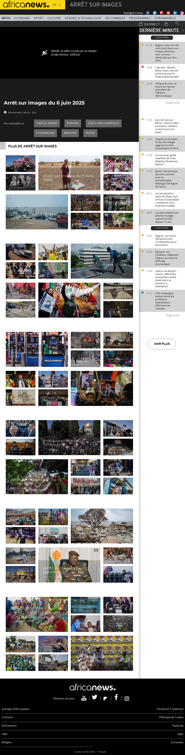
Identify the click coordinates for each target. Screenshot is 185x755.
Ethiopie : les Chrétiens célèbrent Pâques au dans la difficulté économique (166, 258)
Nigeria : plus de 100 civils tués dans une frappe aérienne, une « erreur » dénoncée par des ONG (166, 53)
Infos (6, 18)
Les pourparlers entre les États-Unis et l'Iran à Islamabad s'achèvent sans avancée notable (167, 199)
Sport (39, 18)
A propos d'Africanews (15, 709)
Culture (54, 18)
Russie (90, 133)
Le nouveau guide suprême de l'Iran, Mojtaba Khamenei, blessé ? (166, 160)
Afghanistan (45, 133)
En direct (149, 24)
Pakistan (70, 133)
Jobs (4, 734)
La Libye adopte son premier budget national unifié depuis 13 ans (167, 217)
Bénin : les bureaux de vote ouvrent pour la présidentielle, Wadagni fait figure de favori (166, 179)
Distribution (9, 726)
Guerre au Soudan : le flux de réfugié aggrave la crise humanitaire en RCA (166, 143)
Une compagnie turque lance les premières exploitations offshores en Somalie (164, 301)
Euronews (177, 742)
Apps (180, 734)
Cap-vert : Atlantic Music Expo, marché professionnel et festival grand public (167, 72)
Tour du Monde (46, 123)
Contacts (7, 717)
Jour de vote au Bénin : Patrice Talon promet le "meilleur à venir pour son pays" (167, 126)
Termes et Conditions (169, 709)
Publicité (177, 726)
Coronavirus (165, 18)
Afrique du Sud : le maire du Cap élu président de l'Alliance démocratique (166, 89)
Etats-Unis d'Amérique (103, 123)
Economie (22, 18)
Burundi (73, 123)
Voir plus (162, 344)
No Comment (115, 18)
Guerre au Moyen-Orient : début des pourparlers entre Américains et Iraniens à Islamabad (166, 278)
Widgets (7, 742)
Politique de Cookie (171, 717)
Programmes (140, 18)
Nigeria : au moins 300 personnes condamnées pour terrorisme (166, 240)
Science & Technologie (83, 18)
